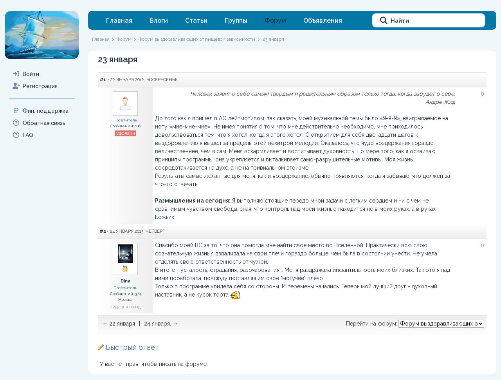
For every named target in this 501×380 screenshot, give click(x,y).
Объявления (322, 20)
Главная (119, 20)
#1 (103, 79)
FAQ (23, 135)
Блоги (159, 20)
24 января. (157, 323)
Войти (26, 74)
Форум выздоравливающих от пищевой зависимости (197, 39)
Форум (275, 20)
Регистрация (35, 86)
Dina (125, 281)
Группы (236, 20)
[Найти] (428, 20)
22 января (122, 323)
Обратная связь (39, 123)
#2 (103, 231)
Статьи (196, 20)
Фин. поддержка (40, 111)
